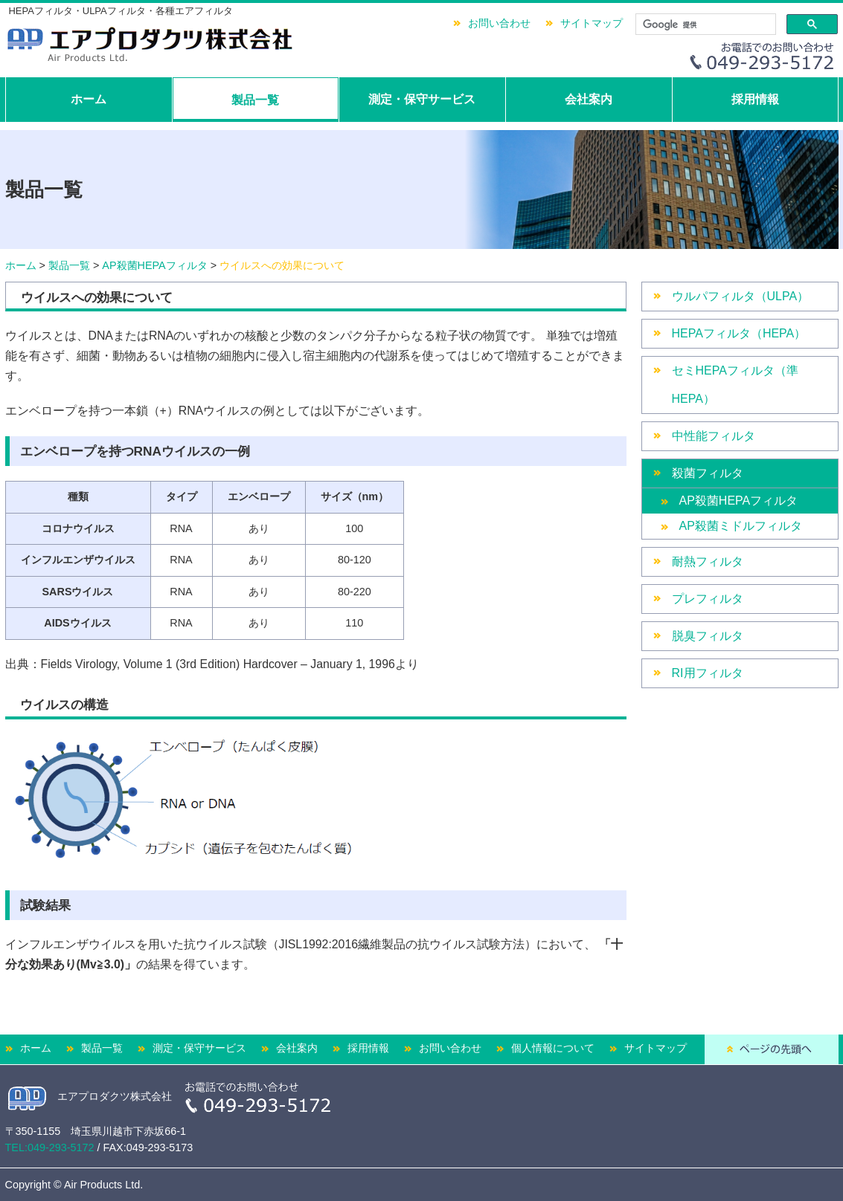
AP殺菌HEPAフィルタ (154, 265)
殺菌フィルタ (707, 473)
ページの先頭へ (772, 1049)
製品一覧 (255, 100)
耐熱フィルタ (707, 561)
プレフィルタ (707, 598)
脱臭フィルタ (707, 635)
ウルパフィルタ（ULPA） (741, 296)
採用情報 (755, 99)
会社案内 (588, 99)
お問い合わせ (499, 23)
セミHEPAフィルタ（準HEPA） (735, 384)
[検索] (704, 24)
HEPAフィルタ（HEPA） (739, 333)
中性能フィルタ (713, 436)
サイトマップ (591, 23)
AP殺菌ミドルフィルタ (740, 525)
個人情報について (552, 1048)
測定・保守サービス (421, 99)
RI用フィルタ (707, 673)
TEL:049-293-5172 (49, 1147)
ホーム (88, 99)
